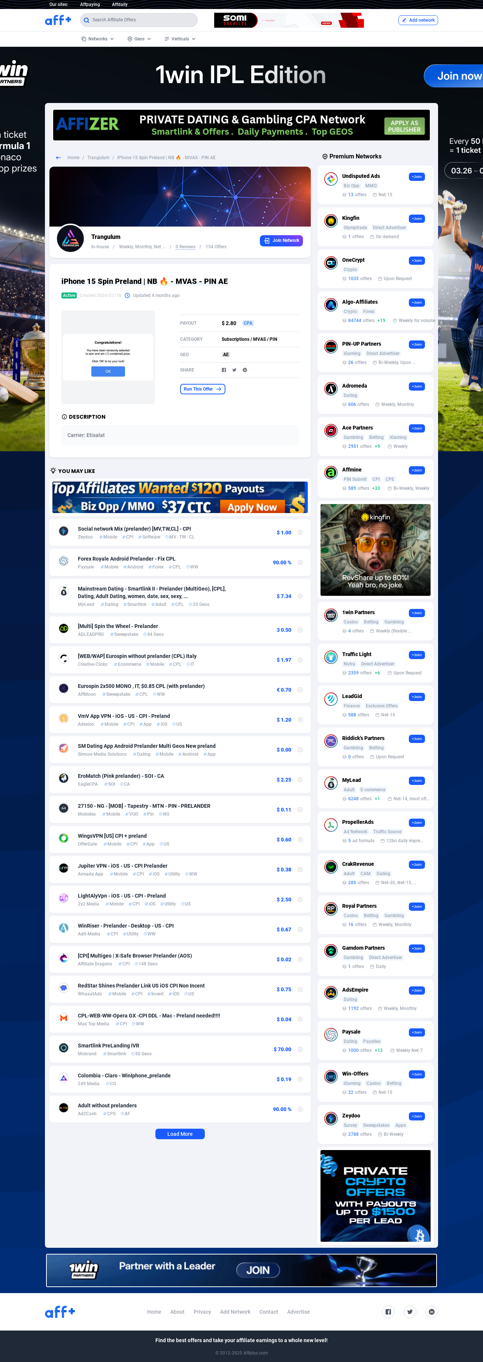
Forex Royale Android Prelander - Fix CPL (127, 559)
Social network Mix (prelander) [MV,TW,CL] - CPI (134, 529)
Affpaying (90, 4)
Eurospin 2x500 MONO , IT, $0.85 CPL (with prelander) (141, 686)
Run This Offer (203, 389)
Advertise (298, 1312)
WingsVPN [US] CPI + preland (112, 836)
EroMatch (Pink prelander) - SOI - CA (121, 776)
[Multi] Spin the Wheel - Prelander (118, 626)
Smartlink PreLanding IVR (108, 1046)
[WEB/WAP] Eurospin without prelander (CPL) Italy (137, 656)
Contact (268, 1312)
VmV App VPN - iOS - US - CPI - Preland (124, 716)
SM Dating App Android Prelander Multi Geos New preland (147, 746)
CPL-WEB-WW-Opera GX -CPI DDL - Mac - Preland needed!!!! (149, 1016)
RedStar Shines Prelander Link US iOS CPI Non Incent (141, 986)
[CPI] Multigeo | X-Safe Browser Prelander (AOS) (135, 956)
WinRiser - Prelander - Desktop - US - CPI (126, 926)
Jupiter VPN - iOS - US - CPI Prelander (122, 866)
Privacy (202, 1312)
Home (73, 157)
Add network (418, 20)
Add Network (235, 1312)
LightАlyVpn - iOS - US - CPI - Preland (122, 896)
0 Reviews (185, 246)
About (177, 1312)
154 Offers (216, 246)
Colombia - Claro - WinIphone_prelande (124, 1076)
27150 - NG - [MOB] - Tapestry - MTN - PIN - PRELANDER (144, 806)
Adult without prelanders (107, 1105)
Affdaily (120, 4)
